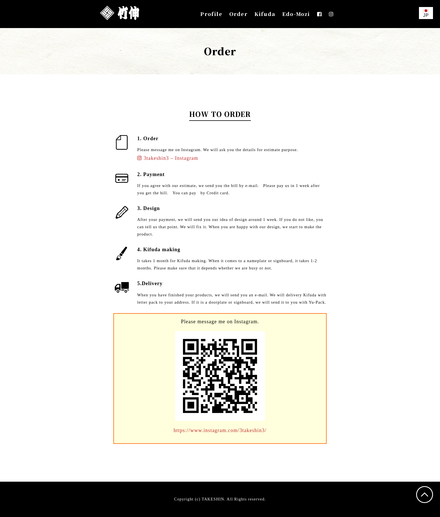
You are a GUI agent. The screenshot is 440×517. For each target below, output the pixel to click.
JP (426, 13)
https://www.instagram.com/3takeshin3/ (219, 430)
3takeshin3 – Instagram (167, 158)
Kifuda (265, 13)
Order (238, 13)
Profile (211, 13)
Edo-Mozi (296, 13)
